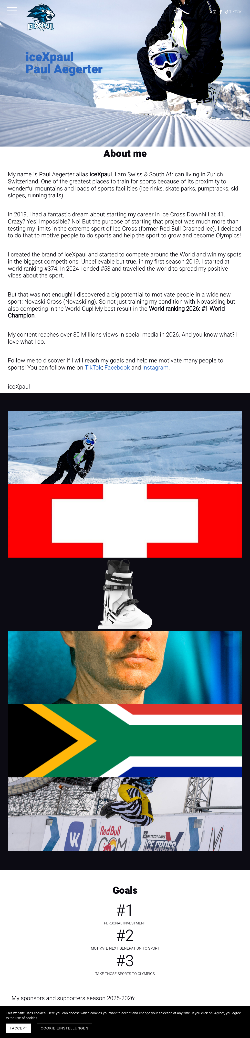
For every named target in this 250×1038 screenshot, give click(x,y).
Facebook (117, 367)
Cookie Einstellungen (64, 1028)
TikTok (93, 367)
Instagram (155, 367)
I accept (18, 1028)
